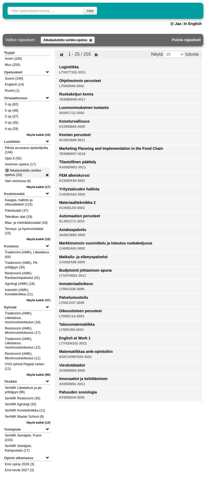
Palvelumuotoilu (73, 297)
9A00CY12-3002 (71, 113)
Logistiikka (69, 67)
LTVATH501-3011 (72, 276)
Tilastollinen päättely (77, 162)
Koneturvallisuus (74, 121)
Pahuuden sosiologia (78, 392)
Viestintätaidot (72, 365)
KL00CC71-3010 (71, 221)
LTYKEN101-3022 (73, 343)
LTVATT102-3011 (72, 72)
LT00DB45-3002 (71, 86)
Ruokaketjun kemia (76, 94)
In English (193, 24)
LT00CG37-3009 (71, 303)
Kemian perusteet (74, 135)
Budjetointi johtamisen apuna (85, 270)
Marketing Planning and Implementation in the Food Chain (111, 148)
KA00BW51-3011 (72, 167)
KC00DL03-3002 (71, 208)
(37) (38, 300)
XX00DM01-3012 (72, 384)
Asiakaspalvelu (72, 230)
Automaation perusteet (79, 216)
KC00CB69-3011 (72, 140)
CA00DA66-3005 (72, 262)
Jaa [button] (175, 24)
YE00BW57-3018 (72, 154)
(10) (38, 134)
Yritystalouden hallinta (79, 189)
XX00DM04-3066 (72, 370)
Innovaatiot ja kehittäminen (83, 379)
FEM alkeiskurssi (74, 175)
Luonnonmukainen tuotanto (84, 107)
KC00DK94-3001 (72, 181)
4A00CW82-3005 (72, 235)
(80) (38, 374)
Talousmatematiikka (77, 324)
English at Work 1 (74, 338)
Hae (90, 11)
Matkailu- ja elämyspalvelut (83, 257)
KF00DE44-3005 (71, 397)
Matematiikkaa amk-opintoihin (86, 351)
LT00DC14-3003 (71, 316)
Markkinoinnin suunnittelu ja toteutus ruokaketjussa (105, 243)
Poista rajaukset (186, 40)
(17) (38, 187)
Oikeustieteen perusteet (80, 311)
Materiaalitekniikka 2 (77, 202)
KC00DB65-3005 (72, 127)
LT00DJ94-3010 (71, 330)
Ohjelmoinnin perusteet (80, 81)
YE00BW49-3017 (72, 99)
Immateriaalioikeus (76, 284)
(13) (38, 422)
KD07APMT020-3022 (75, 357)
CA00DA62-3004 (72, 194)
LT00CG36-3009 (71, 289)
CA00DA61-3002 (72, 248)
